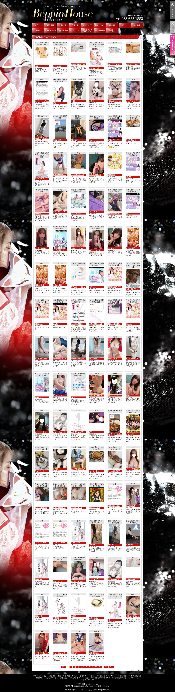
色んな (55, 324)
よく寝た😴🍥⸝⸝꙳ (41, 248)
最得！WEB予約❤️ (114, 287)
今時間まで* (39, 397)
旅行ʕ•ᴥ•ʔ (111, 544)
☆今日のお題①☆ (59, 508)
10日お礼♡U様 (94, 508)
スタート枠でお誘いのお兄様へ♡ (65, 432)
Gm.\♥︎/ (128, 177)
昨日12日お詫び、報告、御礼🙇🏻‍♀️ (119, 324)
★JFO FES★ (100, 30)
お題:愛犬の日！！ (59, 175)
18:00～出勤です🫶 (78, 64)
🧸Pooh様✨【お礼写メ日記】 (100, 324)
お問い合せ (63, 30)
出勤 (54, 103)
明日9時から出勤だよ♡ (116, 213)
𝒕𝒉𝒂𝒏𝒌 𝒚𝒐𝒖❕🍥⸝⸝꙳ (59, 359)
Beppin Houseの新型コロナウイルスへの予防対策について (87, 30)
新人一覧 (50, 25)
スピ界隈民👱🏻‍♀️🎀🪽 (78, 469)
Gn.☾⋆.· (129, 324)
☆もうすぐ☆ (39, 471)
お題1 (37, 66)
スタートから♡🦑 (77, 175)
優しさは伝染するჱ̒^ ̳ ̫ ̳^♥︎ (135, 359)
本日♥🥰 (38, 213)
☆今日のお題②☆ (41, 508)
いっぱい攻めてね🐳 (133, 101)
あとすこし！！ (58, 395)
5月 (127, 213)
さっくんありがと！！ (61, 653)
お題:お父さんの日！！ (116, 101)
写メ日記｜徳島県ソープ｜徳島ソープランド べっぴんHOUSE (87, 12)
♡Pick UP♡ (124, 25)
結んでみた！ (130, 506)
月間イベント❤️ (113, 140)
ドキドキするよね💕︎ (42, 653)
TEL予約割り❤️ (58, 250)
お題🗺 (73, 616)
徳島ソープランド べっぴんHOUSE (84, 690)
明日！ (91, 432)
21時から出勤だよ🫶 (133, 579)
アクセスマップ (50, 30)
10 (96, 667)
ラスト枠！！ (94, 359)
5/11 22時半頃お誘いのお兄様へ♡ (120, 579)
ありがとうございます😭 (43, 101)
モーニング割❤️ (77, 324)
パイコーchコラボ (112, 30)
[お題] (73, 101)
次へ (111, 667)
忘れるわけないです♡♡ (116, 64)
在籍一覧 (75, 25)
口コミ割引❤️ (76, 213)
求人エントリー (75, 30)
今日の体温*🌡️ (131, 140)
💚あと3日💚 (57, 581)
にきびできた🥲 (95, 175)
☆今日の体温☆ (76, 508)
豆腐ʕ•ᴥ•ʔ (129, 544)
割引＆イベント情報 (100, 25)
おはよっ (111, 248)
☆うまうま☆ (94, 471)
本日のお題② (39, 285)
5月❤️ (73, 397)
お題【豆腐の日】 (77, 432)
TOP (38, 25)
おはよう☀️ (93, 211)
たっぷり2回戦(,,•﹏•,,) (97, 395)
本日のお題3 (75, 543)
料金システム (87, 25)
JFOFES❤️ (130, 434)
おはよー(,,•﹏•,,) (59, 211)
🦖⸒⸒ (90, 140)
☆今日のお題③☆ (114, 471)
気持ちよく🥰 (112, 359)
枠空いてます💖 (95, 250)
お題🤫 (55, 469)
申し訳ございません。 (79, 581)
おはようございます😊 (134, 289)
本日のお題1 (39, 616)
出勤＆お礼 (111, 175)
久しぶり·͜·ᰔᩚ (93, 579)
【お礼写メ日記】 (114, 506)
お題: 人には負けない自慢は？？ (137, 64)
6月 (109, 620)
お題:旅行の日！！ (95, 653)
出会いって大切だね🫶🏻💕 (80, 248)
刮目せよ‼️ (74, 140)
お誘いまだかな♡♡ (78, 359)
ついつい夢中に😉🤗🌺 (134, 469)
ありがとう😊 (94, 68)
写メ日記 (112, 25)
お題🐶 (91, 101)
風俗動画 (38, 30)
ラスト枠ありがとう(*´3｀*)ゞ (45, 359)
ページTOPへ (137, 670)
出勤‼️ (128, 395)
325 (106, 667)
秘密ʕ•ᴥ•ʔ (92, 544)
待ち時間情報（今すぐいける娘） (137, 25)
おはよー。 (39, 324)
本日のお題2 (39, 579)
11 (100, 667)
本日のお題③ (130, 248)
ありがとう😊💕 (40, 432)
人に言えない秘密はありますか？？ (120, 434)
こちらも (92, 287)
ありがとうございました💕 (117, 395)
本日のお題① (57, 285)
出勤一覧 (63, 25)
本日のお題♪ (57, 66)
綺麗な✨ (74, 653)
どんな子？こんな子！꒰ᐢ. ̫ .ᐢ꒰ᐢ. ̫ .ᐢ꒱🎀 (48, 138)
